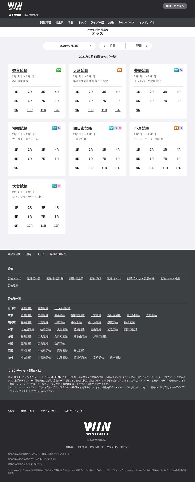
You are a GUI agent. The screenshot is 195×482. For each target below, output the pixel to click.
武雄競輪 (62, 357)
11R (43, 110)
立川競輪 (151, 315)
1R (16, 91)
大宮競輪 (19, 186)
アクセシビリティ (49, 411)
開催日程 (45, 22)
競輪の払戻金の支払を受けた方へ (25, 464)
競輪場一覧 (33, 278)
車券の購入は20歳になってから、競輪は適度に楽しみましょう (40, 454)
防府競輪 (59, 343)
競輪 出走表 (76, 278)
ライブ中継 (97, 22)
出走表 (59, 22)
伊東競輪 (112, 322)
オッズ (82, 22)
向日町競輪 (61, 336)
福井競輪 (26, 336)
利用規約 (82, 447)
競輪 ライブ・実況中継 (141, 278)
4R (57, 91)
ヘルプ (11, 411)
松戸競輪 (26, 322)
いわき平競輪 (62, 308)
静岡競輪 (129, 322)
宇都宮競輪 (78, 315)
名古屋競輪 (27, 329)
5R (16, 101)
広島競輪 (43, 343)
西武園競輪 (114, 315)
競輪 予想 (95, 278)
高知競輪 (62, 350)
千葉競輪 (43, 322)
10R (30, 110)
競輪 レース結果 (170, 278)
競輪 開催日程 (54, 278)
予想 (70, 22)
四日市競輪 (82, 128)
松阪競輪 (112, 329)
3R (43, 91)
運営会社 (70, 447)
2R (30, 91)
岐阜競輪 (45, 329)
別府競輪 (98, 357)
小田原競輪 (94, 322)
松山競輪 (79, 350)
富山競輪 (96, 329)
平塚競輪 (76, 322)
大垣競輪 (80, 71)
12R (56, 110)
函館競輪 (26, 308)
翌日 (142, 46)
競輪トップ (14, 278)
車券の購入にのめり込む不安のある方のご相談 (32, 459)
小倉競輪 (141, 128)
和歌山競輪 (80, 336)
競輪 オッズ (114, 278)
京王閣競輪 (133, 315)
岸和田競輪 (100, 336)
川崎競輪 (59, 322)
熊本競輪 (115, 357)
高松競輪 (26, 350)
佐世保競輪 (80, 357)
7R (43, 101)
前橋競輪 (19, 128)
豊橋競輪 (141, 71)
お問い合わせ (27, 411)
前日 (108, 46)
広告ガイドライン (74, 411)
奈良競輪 (19, 71)
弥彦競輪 (26, 315)
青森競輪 (43, 308)
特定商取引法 (97, 447)
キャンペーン (126, 22)
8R (57, 101)
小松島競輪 (44, 350)
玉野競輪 (26, 343)
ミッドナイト (147, 22)
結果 (111, 22)
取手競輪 (59, 315)
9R (16, 110)
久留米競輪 (44, 357)
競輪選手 (13, 285)
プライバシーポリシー (118, 447)
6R (30, 101)
